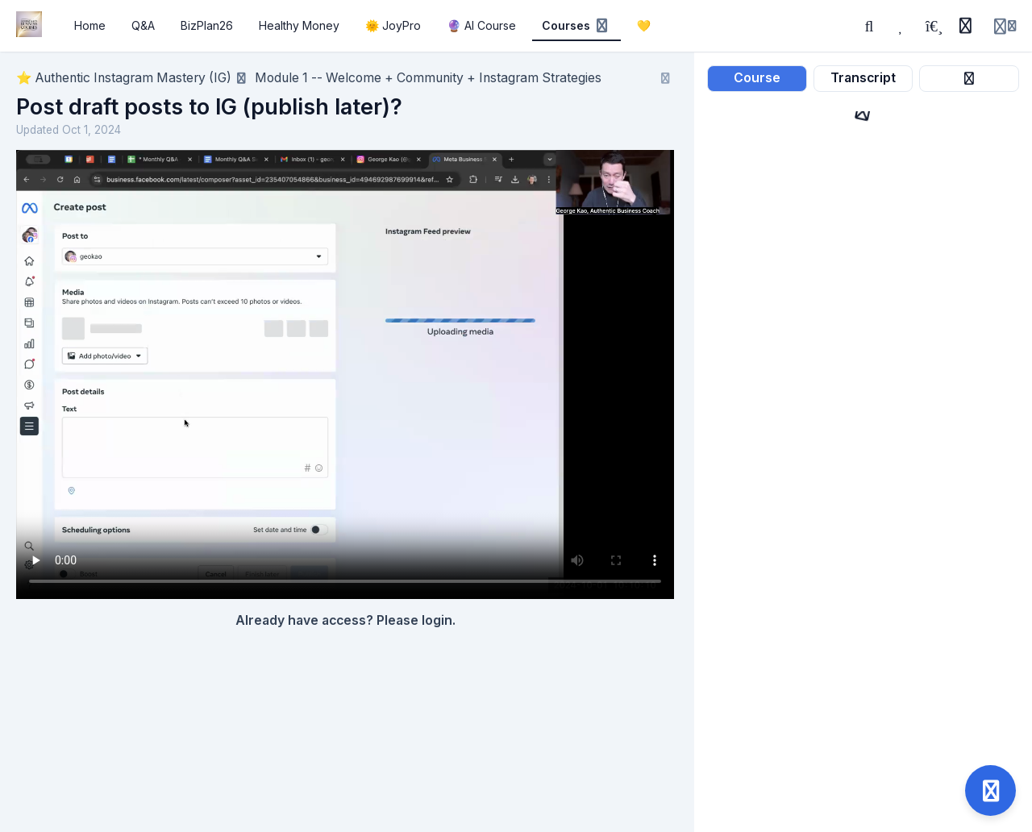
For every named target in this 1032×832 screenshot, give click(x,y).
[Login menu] (1005, 26)
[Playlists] (934, 26)
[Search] (869, 26)
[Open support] (990, 790)
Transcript (863, 77)
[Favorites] (901, 26)
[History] (965, 26)
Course (757, 77)
